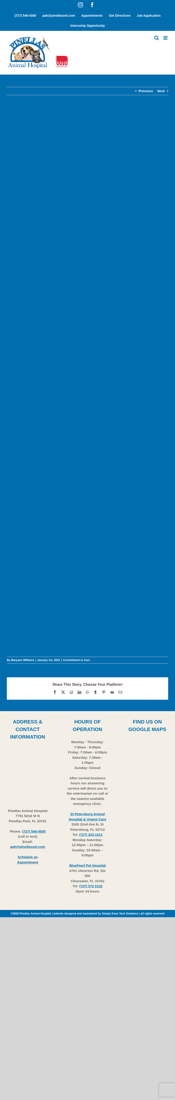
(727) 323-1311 (91, 834)
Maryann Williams (22, 660)
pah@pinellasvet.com (27, 847)
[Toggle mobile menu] (165, 37)
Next (161, 91)
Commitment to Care (76, 660)
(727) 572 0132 (91, 886)
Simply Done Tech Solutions (120, 913)
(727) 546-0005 (34, 831)
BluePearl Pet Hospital (87, 865)
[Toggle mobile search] (156, 37)
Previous (146, 91)
